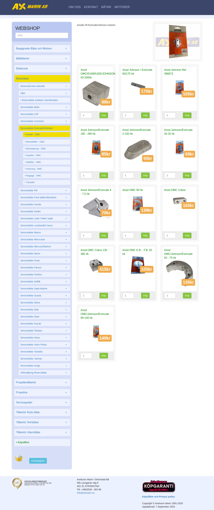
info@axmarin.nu (86, 492)
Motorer (122, 7)
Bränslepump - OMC (36, 148)
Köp (104, 115)
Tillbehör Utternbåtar (42, 432)
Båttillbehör (42, 59)
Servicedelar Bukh (44, 107)
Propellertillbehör (42, 383)
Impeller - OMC (33, 155)
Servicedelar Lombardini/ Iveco (44, 225)
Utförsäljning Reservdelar (44, 372)
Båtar (106, 7)
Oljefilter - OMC (33, 162)
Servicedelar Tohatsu (44, 330)
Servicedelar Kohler (44, 211)
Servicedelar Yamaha (44, 351)
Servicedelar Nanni (44, 253)
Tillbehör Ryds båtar (42, 412)
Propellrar (42, 393)
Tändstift (30, 182)
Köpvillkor (23, 442)
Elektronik (42, 69)
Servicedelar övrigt (44, 365)
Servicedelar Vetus (44, 337)
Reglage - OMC (33, 175)
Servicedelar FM (44, 190)
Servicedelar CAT (44, 114)
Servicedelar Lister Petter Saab (44, 218)
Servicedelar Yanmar (44, 358)
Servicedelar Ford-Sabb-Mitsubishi (44, 197)
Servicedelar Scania (44, 295)
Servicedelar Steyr (44, 316)
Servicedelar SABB (44, 281)
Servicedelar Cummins (44, 121)
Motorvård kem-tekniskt (44, 86)
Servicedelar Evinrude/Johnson (44, 128)
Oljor (44, 93)
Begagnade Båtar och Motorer (42, 49)
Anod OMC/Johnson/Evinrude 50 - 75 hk (178, 254)
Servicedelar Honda (44, 204)
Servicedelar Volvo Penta (44, 344)
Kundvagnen (38, 460)
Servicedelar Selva (44, 302)
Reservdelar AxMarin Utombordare (40, 100)
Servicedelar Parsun (44, 267)
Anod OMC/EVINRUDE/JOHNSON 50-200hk (98, 73)
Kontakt (91, 7)
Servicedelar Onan (44, 260)
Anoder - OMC (33, 134)
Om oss (75, 7)
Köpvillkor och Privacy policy (158, 496)
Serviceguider (42, 403)
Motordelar (42, 79)
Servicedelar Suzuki (44, 323)
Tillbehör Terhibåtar (42, 422)
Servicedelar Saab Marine (44, 288)
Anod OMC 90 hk (132, 190)
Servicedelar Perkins (44, 274)
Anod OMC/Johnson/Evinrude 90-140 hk (95, 314)
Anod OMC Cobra (174, 190)
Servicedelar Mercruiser (44, 239)
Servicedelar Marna (44, 232)
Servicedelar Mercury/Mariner (44, 246)
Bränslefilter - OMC (35, 142)
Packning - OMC (34, 169)
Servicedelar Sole (44, 309)
